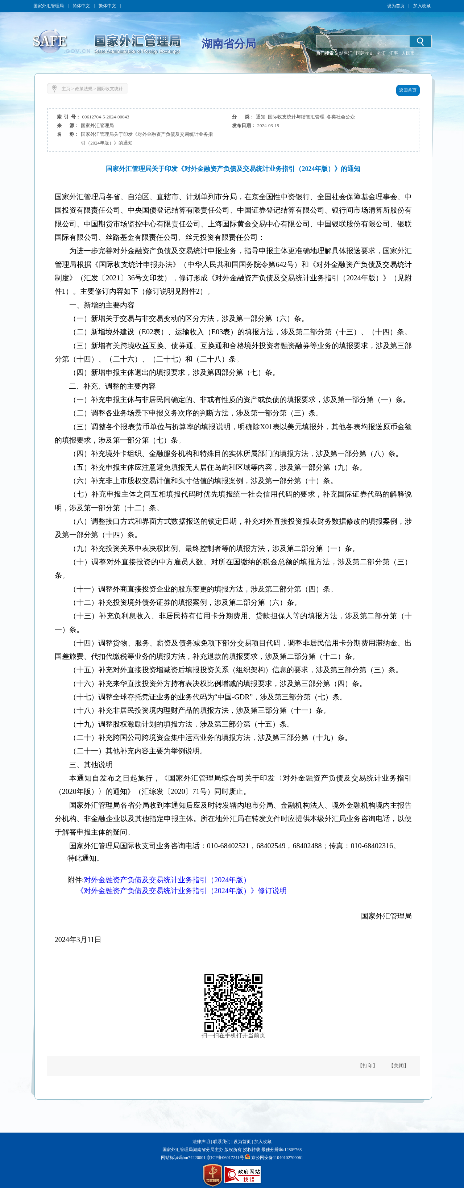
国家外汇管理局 (48, 5)
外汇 (381, 53)
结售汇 (345, 53)
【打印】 (367, 1065)
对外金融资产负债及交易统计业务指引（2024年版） (167, 880)
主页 (66, 88)
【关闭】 (399, 1065)
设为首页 (396, 5)
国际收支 (364, 53)
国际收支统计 (110, 88)
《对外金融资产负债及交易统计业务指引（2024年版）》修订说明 (171, 891)
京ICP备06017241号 (225, 1157)
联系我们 (222, 1141)
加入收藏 (422, 5)
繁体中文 (107, 5)
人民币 (408, 53)
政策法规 (83, 88)
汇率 (393, 53)
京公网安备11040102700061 (277, 1157)
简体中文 (81, 5)
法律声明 (201, 1141)
